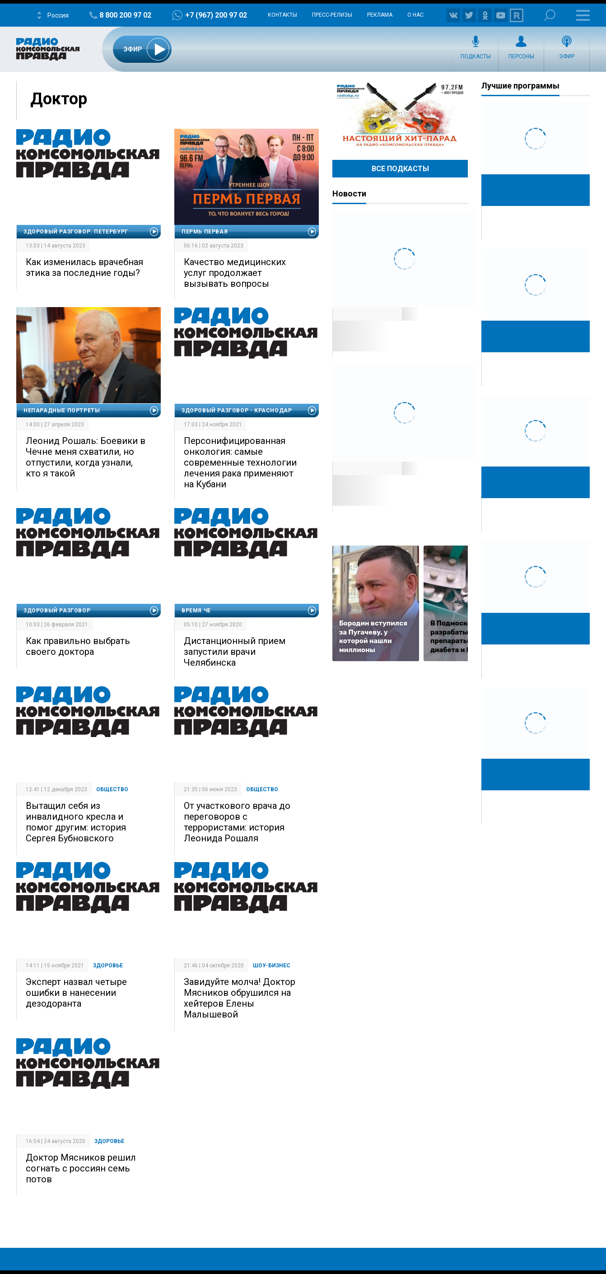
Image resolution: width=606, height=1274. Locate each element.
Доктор (58, 98)
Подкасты (476, 56)
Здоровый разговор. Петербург (75, 232)
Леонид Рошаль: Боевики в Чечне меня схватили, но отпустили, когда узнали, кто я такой (85, 457)
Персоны (521, 56)
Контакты (282, 15)
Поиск (549, 15)
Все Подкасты (400, 168)
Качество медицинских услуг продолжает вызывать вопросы (235, 273)
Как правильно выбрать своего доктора (78, 646)
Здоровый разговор (56, 610)
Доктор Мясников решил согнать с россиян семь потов (81, 1168)
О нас (415, 15)
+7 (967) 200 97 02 (216, 15)
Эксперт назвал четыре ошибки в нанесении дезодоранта (76, 992)
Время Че (196, 610)
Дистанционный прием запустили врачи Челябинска (234, 651)
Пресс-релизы (332, 15)
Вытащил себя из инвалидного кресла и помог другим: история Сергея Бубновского (76, 822)
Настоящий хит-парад (400, 115)
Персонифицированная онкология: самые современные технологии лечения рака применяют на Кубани (240, 462)
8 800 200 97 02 (125, 15)
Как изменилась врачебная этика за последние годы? (84, 267)
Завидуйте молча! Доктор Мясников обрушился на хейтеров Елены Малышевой (239, 998)
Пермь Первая (205, 232)
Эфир (566, 56)
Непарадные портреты (61, 410)
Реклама (379, 15)
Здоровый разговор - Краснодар (237, 410)
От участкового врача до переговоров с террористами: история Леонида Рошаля (237, 822)
